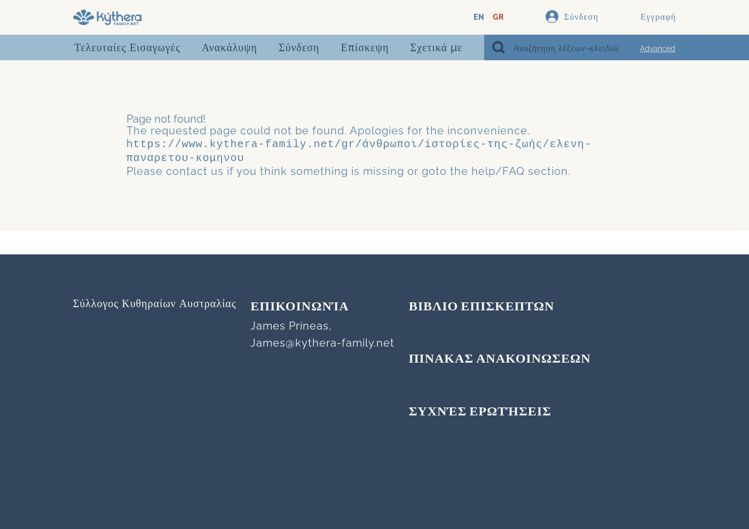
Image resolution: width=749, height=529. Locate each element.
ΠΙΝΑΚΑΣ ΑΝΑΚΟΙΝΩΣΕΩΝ (500, 359)
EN (479, 17)
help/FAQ (498, 169)
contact (187, 169)
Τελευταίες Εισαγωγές (127, 47)
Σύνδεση (299, 47)
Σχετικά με (436, 47)
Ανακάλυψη (229, 47)
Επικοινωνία (299, 307)
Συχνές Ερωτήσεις (480, 412)
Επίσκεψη (365, 47)
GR (498, 17)
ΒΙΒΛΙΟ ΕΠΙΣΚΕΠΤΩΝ (482, 307)
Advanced (657, 48)
